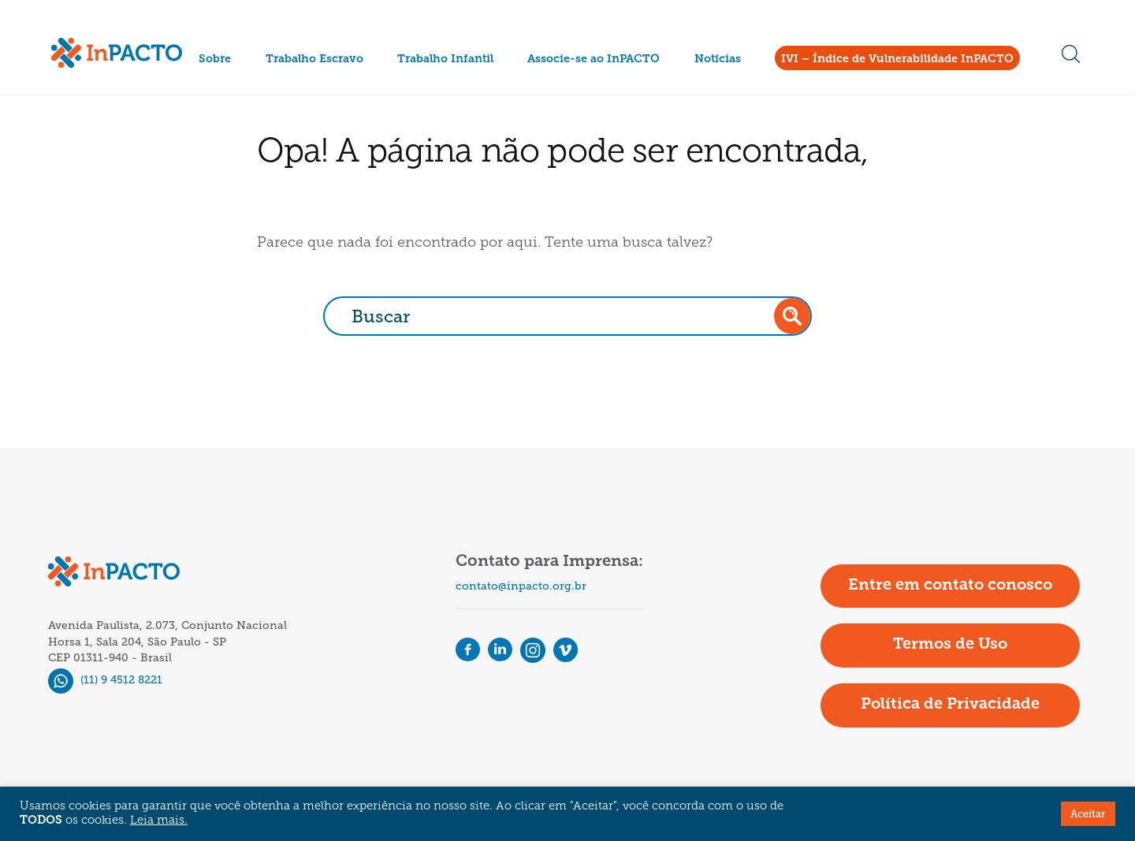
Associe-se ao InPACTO (593, 59)
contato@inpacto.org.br (521, 586)
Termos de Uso (950, 645)
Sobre (215, 59)
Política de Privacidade (950, 705)
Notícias (717, 59)
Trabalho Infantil (445, 59)
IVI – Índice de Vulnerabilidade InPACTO (897, 59)
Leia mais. (159, 821)
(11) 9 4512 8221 (105, 680)
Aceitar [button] (1088, 814)
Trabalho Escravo (314, 59)
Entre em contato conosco (950, 586)
